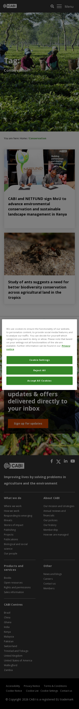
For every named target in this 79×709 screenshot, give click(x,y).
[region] (39, 354)
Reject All (39, 370)
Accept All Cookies (39, 380)
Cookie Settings (39, 359)
